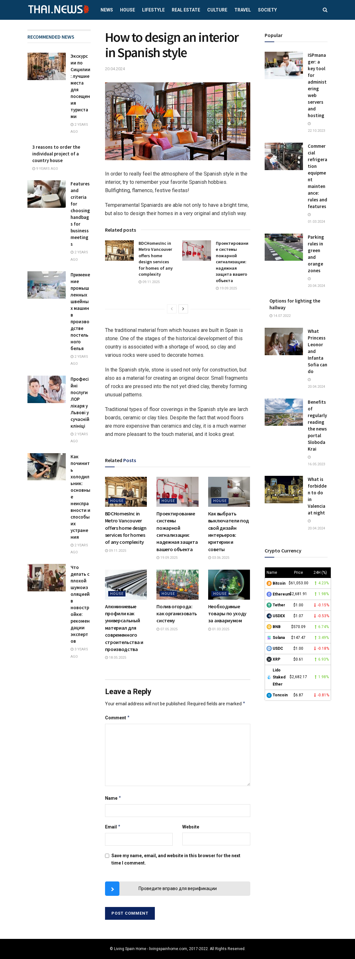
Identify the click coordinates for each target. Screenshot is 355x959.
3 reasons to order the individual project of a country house (56, 153)
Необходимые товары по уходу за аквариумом (227, 613)
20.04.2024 (115, 68)
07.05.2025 (167, 629)
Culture (217, 9)
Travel (242, 9)
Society (267, 9)
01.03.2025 (218, 629)
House (127, 9)
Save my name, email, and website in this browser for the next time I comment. (175, 859)
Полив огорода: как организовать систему (176, 613)
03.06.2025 (218, 558)
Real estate (186, 9)
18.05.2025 (115, 658)
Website (190, 826)
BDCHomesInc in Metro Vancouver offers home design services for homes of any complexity (156, 258)
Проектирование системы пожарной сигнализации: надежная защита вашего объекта (232, 262)
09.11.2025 (149, 282)
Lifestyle (153, 9)
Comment (117, 717)
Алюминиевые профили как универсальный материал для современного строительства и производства (124, 627)
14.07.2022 (280, 316)
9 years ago (45, 169)
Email (113, 826)
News (107, 9)
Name (113, 798)
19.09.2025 (226, 288)
